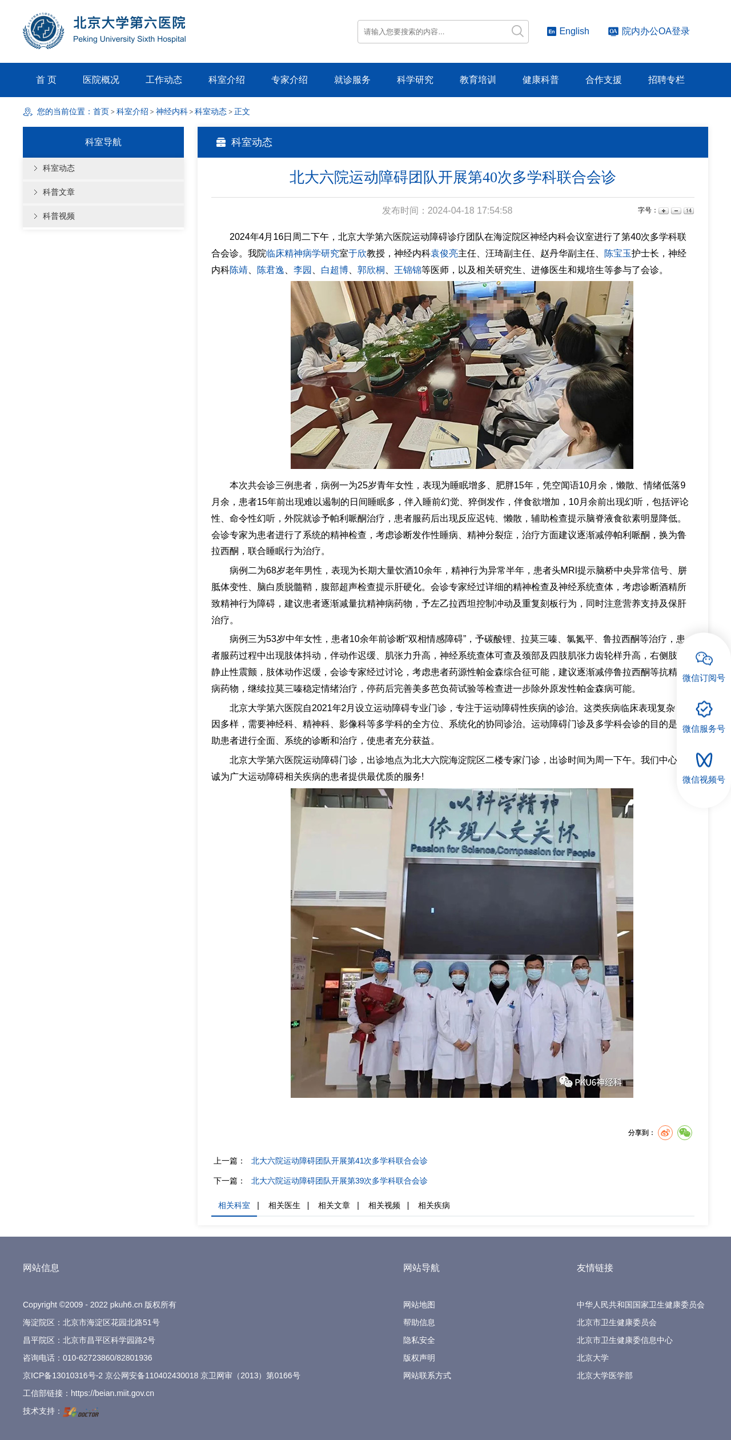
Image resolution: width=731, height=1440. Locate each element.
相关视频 (384, 1205)
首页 (101, 111)
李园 (303, 270)
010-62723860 (88, 1357)
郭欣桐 (371, 270)
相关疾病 (434, 1205)
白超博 (334, 270)
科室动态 (59, 168)
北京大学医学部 (605, 1375)
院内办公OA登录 (649, 31)
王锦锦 (407, 270)
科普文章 (59, 192)
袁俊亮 (444, 253)
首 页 (46, 80)
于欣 (357, 253)
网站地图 (419, 1304)
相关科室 (234, 1205)
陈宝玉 (618, 253)
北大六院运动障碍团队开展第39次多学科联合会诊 (339, 1180)
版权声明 (419, 1357)
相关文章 (334, 1205)
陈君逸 (270, 270)
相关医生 (284, 1205)
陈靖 (239, 270)
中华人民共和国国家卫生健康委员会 (641, 1304)
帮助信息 (419, 1322)
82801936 (134, 1357)
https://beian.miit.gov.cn (112, 1393)
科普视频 (59, 216)
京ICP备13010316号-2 (63, 1375)
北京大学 (593, 1357)
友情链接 (595, 1268)
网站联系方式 (427, 1375)
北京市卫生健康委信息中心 (625, 1340)
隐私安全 (419, 1340)
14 (687, 210)
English (568, 31)
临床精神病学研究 (302, 253)
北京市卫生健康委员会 (617, 1322)
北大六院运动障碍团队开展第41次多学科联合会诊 (339, 1160)
